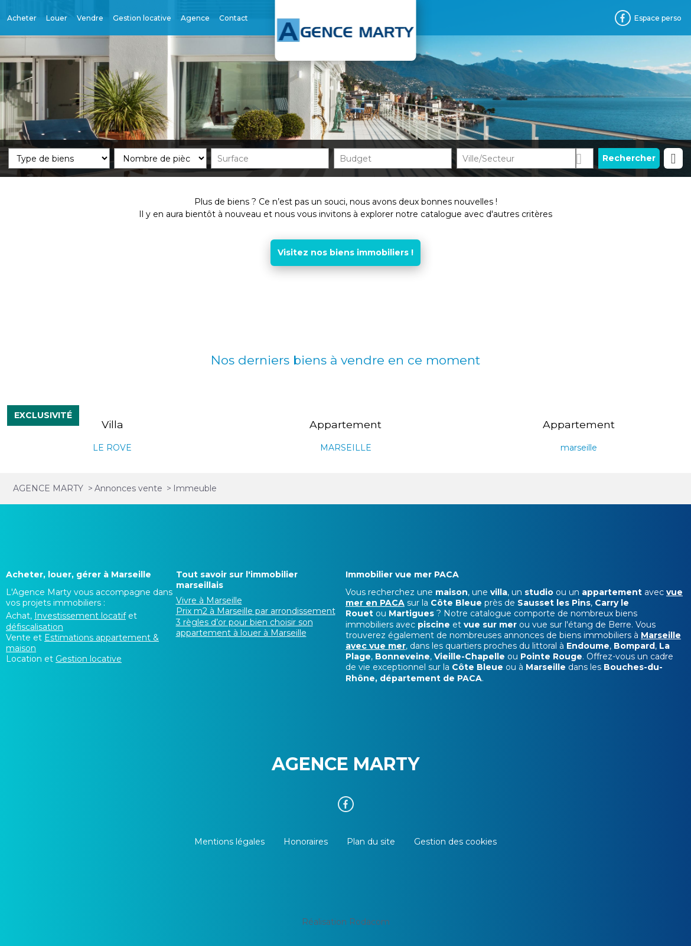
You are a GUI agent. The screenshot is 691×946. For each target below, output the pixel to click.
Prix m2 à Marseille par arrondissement (255, 611)
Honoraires (305, 841)
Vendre (90, 18)
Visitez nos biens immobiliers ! (345, 252)
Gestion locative (142, 18)
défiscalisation (34, 627)
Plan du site (371, 841)
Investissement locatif (80, 615)
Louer (56, 18)
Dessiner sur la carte (585, 158)
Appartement (345, 424)
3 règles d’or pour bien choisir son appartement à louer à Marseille (244, 627)
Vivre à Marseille (209, 600)
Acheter (22, 18)
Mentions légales (229, 841)
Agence (195, 18)
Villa (112, 424)
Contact (233, 18)
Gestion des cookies (455, 841)
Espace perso (658, 18)
